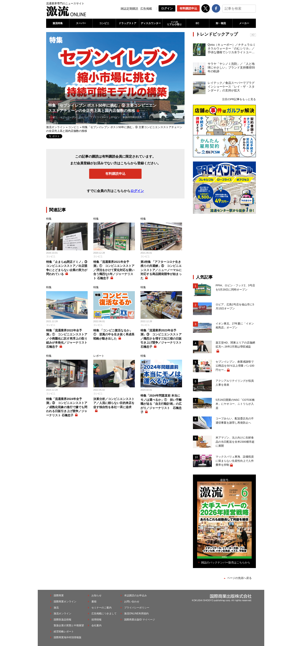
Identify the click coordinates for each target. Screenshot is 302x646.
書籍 (93, 601)
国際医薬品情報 (62, 619)
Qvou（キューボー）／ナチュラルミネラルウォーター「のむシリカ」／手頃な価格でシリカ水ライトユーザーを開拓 (232, 48)
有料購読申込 (188, 8)
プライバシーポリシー (136, 607)
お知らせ (96, 595)
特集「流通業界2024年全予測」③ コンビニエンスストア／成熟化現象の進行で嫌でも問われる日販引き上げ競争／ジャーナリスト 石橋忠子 (66, 407)
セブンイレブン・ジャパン (74, 117)
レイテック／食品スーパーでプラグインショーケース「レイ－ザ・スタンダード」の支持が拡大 (231, 86)
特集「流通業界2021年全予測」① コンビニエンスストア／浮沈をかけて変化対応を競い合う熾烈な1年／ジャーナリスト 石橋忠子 (113, 270)
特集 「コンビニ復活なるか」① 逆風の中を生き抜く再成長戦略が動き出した (113, 334)
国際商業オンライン (65, 601)
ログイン (167, 8)
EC (197, 23)
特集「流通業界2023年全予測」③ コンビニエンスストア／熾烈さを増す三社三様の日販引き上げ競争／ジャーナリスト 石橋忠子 (161, 338)
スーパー (81, 23)
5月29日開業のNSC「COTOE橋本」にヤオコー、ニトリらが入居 (235, 404)
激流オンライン (55, 127)
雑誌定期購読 (129, 8)
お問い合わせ (131, 601)
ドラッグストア (127, 23)
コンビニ (104, 23)
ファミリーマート (99, 117)
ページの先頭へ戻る (239, 578)
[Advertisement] (224, 244)
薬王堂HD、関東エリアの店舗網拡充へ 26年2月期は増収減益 (235, 344)
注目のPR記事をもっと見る (239, 99)
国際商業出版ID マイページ (139, 619)
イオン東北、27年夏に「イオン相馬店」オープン (235, 325)
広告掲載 (146, 8)
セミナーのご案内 (101, 607)
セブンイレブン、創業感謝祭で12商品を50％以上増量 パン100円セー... (235, 365)
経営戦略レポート (64, 631)
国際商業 (59, 595)
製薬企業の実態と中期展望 (69, 625)
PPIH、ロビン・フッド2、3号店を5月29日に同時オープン (235, 287)
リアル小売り (174, 23)
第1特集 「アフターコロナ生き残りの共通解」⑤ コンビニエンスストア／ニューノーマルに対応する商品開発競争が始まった (161, 270)
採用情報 (96, 619)
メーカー (244, 23)
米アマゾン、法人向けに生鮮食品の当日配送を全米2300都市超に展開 (235, 441)
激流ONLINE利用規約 (136, 613)
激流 (56, 607)
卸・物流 (221, 23)
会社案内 (96, 625)
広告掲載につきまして (104, 613)
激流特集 (58, 23)
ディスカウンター (151, 23)
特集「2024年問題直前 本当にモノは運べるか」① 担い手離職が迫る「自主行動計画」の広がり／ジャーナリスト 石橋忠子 (161, 404)
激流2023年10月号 (132, 117)
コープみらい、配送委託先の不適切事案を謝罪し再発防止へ (235, 420)
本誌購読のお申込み (135, 595)
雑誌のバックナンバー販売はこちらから (225, 562)
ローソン (115, 117)
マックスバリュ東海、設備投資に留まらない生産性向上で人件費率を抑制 (235, 460)
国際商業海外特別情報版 (67, 637)
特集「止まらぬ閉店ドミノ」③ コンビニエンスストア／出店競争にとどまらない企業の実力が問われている (67, 268)
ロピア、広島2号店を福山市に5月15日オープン (235, 306)
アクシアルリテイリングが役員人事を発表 (235, 383)
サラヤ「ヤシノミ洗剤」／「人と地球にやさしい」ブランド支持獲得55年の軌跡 (231, 67)
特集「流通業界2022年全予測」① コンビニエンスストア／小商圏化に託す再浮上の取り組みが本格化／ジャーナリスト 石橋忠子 (66, 338)
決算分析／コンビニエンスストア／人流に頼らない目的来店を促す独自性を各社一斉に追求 (113, 403)
